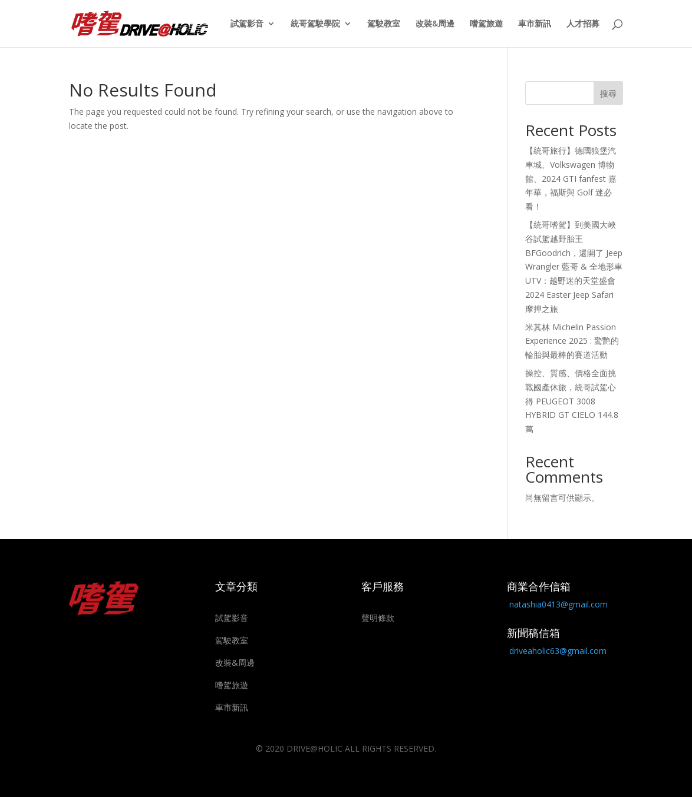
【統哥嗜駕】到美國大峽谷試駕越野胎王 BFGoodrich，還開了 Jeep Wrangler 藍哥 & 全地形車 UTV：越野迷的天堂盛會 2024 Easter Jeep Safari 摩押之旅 (573, 266)
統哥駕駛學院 (315, 24)
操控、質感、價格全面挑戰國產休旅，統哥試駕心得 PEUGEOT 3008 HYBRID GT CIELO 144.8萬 (571, 400)
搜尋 (608, 93)
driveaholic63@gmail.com (558, 650)
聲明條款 (377, 617)
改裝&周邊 (435, 24)
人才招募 (582, 24)
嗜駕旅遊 (486, 24)
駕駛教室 (383, 24)
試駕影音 (246, 24)
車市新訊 (534, 24)
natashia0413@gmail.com (558, 604)
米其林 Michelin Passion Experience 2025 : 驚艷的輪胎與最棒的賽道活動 (572, 341)
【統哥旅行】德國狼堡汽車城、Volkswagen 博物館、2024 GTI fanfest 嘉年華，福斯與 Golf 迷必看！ (571, 178)
